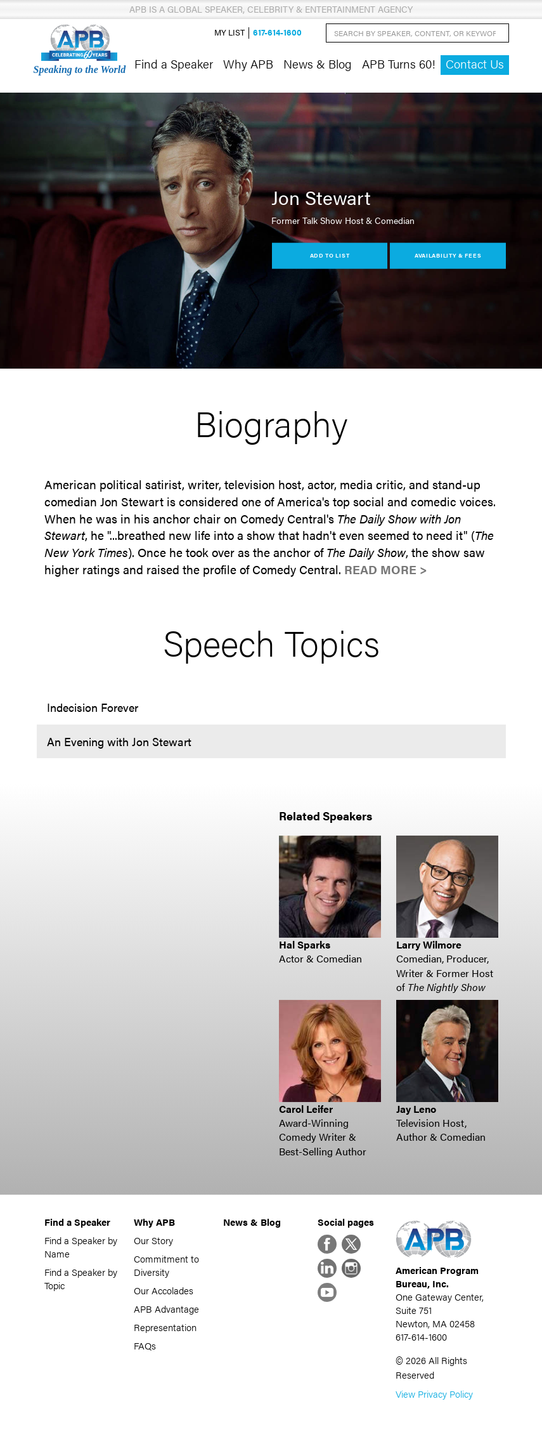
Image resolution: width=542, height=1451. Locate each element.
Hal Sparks (304, 944)
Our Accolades (163, 1290)
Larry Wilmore (428, 944)
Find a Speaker (173, 63)
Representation (165, 1327)
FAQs (145, 1345)
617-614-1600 (277, 32)
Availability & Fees (448, 255)
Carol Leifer (306, 1108)
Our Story (153, 1240)
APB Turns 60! (399, 63)
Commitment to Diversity (166, 1265)
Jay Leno (416, 1108)
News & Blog (317, 63)
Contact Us (475, 63)
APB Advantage (166, 1308)
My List (229, 32)
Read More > (385, 569)
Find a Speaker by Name (80, 1246)
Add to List (330, 255)
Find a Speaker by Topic (80, 1278)
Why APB (248, 63)
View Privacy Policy (434, 1393)
